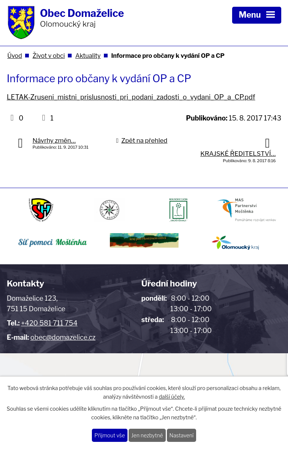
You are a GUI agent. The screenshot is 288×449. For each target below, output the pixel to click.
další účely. (171, 396)
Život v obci (49, 55)
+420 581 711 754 (49, 323)
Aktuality (88, 55)
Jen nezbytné (147, 435)
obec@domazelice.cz (63, 337)
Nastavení (182, 435)
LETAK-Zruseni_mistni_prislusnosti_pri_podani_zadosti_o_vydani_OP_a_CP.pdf (131, 97)
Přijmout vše (109, 435)
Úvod (14, 55)
